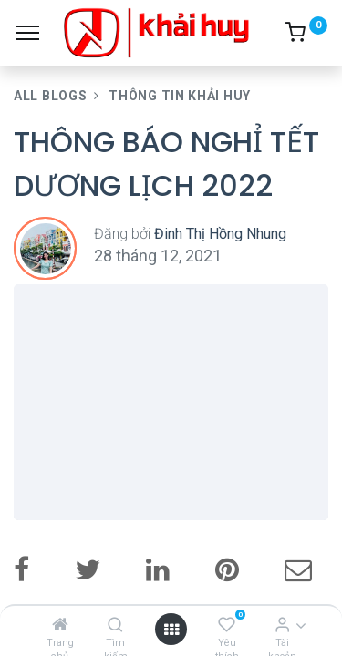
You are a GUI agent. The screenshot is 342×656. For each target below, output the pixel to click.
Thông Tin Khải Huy (180, 95)
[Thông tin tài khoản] (282, 624)
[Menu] (28, 32)
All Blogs (50, 95)
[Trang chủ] (60, 624)
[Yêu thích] (226, 624)
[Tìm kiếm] (115, 624)
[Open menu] (171, 629)
